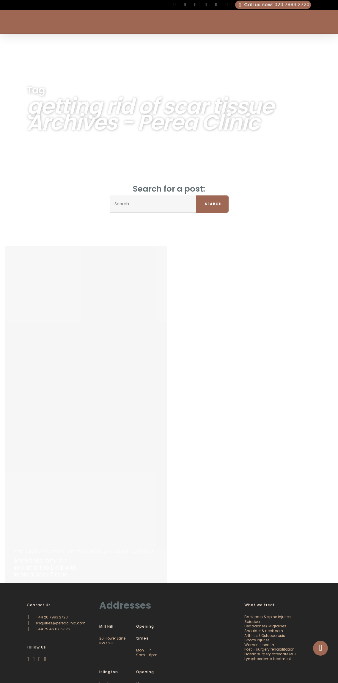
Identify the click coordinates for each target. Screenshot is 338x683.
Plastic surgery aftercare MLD (270, 654)
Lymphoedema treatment (267, 658)
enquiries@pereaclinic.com (56, 623)
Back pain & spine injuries (267, 616)
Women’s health (259, 644)
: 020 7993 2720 (273, 5)
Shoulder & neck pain (263, 630)
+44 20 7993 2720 (47, 617)
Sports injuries (257, 640)
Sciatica (252, 621)
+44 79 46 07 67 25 (48, 629)
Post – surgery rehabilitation (269, 649)
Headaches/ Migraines (265, 626)
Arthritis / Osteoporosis (264, 635)
